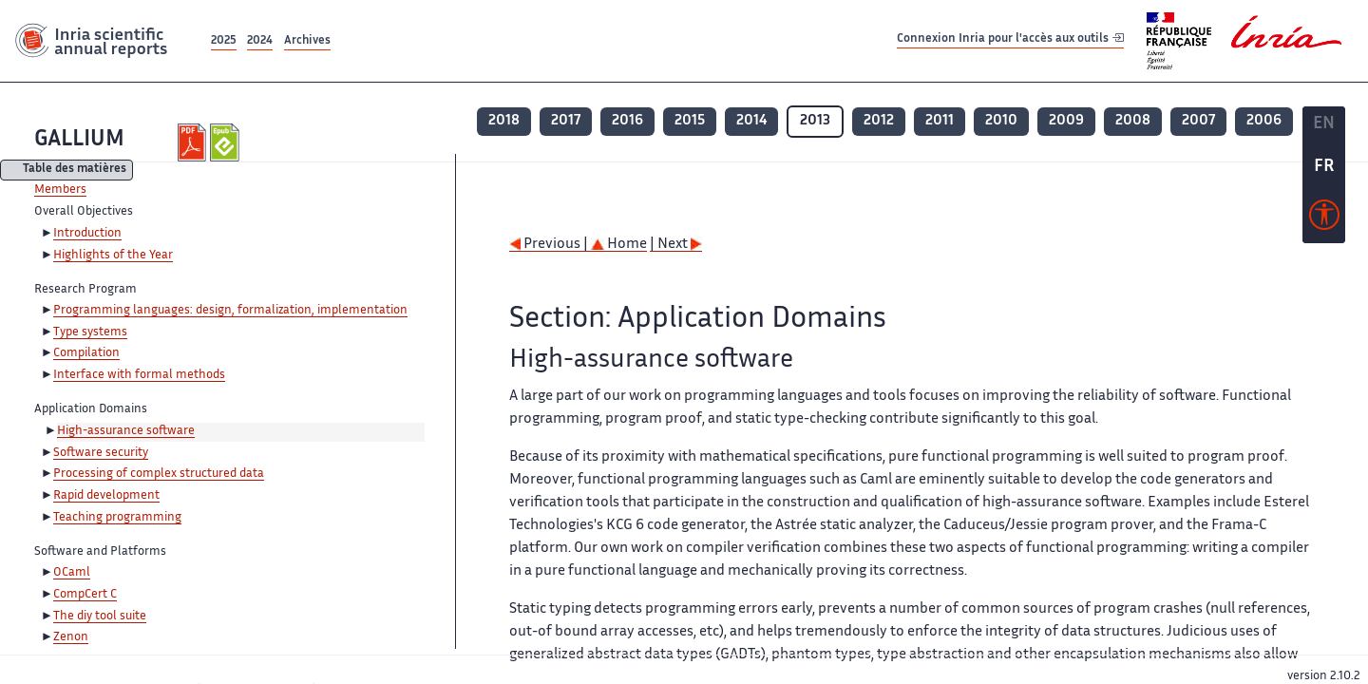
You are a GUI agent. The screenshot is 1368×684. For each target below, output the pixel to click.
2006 (1264, 121)
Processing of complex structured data (158, 474)
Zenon (70, 637)
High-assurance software (126, 431)
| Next (676, 244)
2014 (751, 121)
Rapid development (106, 496)
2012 (879, 121)
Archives (307, 41)
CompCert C (85, 594)
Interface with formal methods (139, 375)
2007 (1198, 121)
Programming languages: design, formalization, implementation (230, 310)
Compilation (86, 353)
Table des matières (74, 170)
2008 (1132, 121)
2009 (1066, 121)
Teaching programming (117, 517)
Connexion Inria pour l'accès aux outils (1010, 40)
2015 (689, 121)
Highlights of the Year (113, 255)
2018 (504, 121)
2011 (939, 121)
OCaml (71, 573)
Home (619, 244)
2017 (565, 121)
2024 (260, 41)
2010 (1001, 121)
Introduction (87, 233)
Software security (100, 453)
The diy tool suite (99, 616)
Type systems (90, 332)
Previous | (550, 244)
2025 (224, 41)
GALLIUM (79, 140)
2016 (627, 121)
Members (60, 190)
